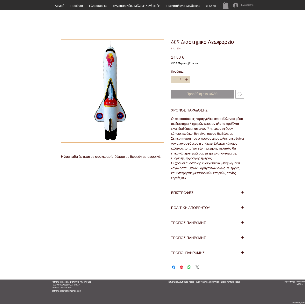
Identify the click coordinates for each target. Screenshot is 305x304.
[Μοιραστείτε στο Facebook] (173, 267)
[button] (226, 5)
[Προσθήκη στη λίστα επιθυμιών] (239, 94)
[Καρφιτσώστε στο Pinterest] (181, 267)
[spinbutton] (180, 79)
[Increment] (186, 79)
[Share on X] (197, 267)
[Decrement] (174, 79)
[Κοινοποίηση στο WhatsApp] (189, 267)
